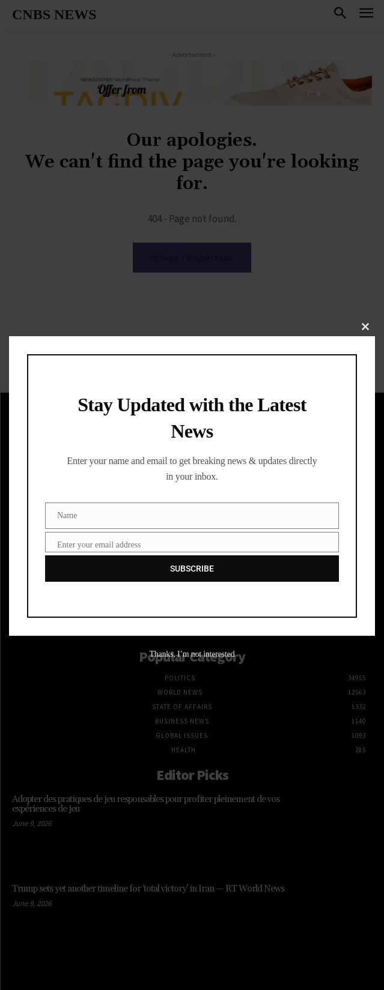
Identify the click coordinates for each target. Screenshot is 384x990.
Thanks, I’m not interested (191, 654)
